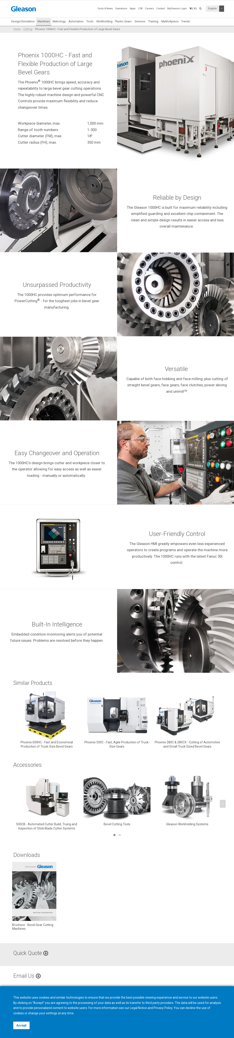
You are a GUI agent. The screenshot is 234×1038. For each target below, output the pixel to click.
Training (153, 21)
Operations (121, 8)
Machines (44, 21)
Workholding (104, 21)
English (212, 8)
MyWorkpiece (170, 21)
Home (16, 29)
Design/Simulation (23, 21)
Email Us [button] (27, 976)
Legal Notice (138, 1008)
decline (191, 1008)
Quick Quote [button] (30, 953)
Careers (149, 8)
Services (140, 21)
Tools (89, 21)
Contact (160, 8)
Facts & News (105, 8)
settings (51, 1013)
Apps (132, 8)
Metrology (59, 21)
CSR (140, 8)
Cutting (27, 29)
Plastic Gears (123, 21)
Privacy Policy (163, 1008)
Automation (76, 21)
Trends (185, 21)
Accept (21, 1025)
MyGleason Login (177, 8)
